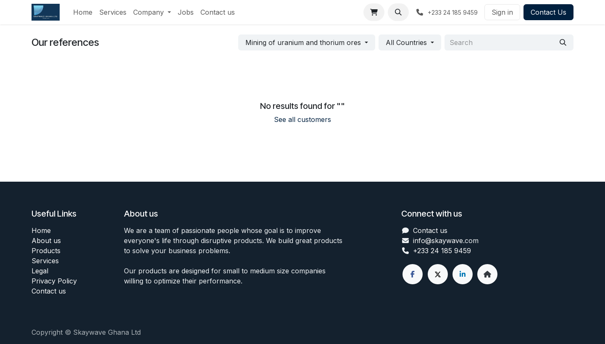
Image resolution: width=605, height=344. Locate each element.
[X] (438, 274)
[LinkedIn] (462, 274)
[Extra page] (487, 274)
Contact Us (548, 12)
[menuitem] (83, 12)
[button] (398, 12)
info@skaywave (438, 240)
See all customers (302, 119)
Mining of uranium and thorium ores (303, 42)
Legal (40, 271)
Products (46, 250)
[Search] (562, 42)
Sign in (502, 12)
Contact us (49, 291)
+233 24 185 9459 (442, 250)
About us (46, 240)
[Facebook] (412, 274)
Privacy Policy (54, 281)
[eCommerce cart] (373, 12)
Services (45, 261)
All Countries (406, 42)
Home (41, 230)
